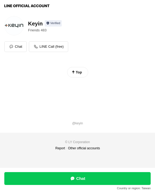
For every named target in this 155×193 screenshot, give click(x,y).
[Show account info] (53, 23)
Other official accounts (84, 148)
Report (60, 148)
